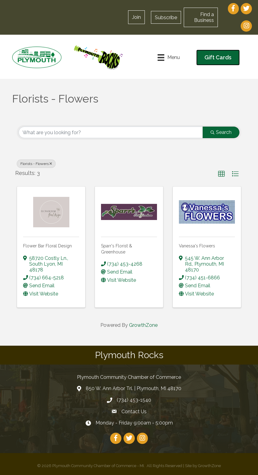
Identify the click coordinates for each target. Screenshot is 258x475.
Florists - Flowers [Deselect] (36, 164)
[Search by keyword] (111, 132)
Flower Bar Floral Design (47, 245)
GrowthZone (143, 325)
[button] (136, 17)
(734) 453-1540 (134, 400)
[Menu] (168, 57)
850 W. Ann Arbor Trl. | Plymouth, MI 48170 (133, 388)
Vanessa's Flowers (197, 245)
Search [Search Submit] (221, 132)
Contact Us (134, 411)
